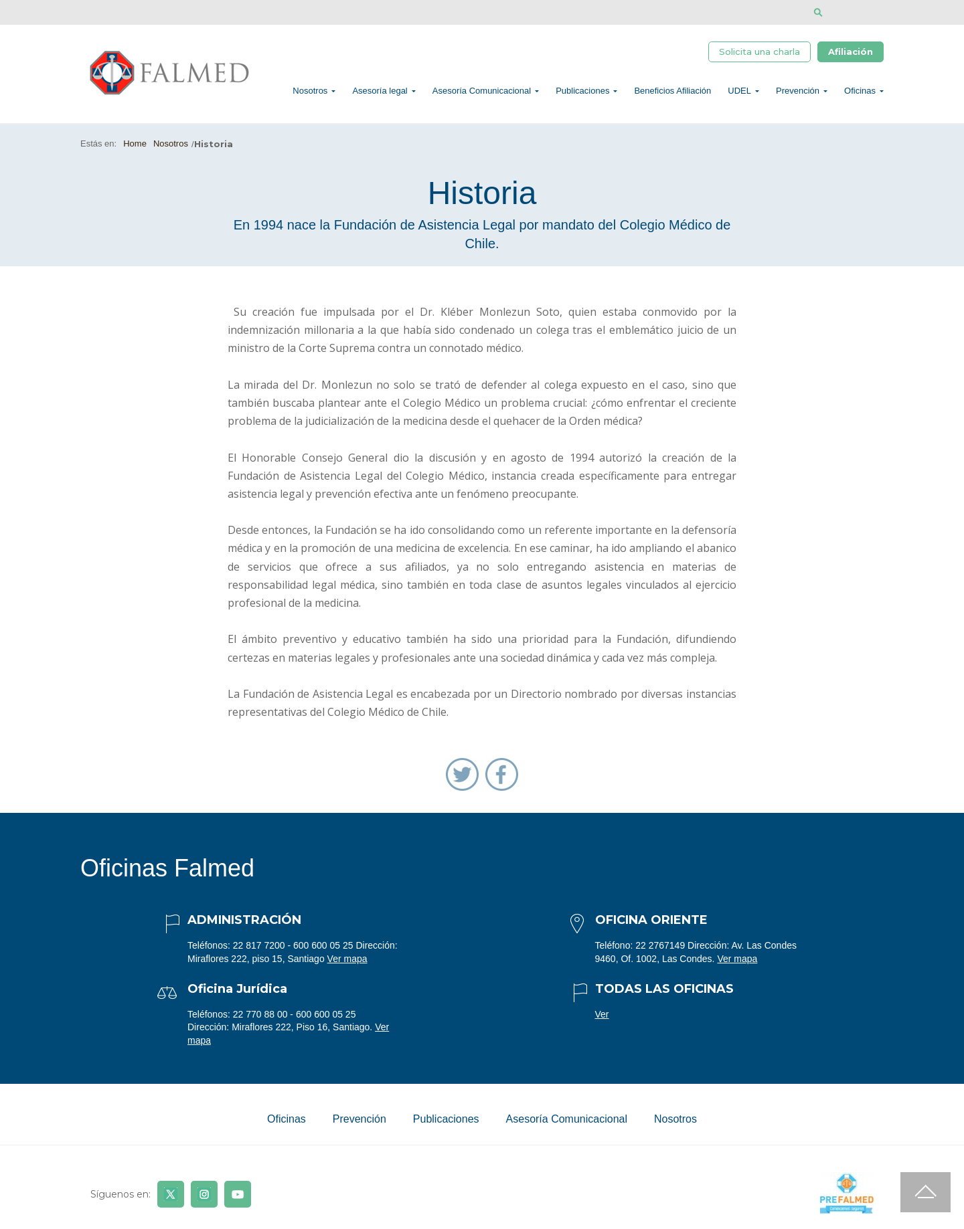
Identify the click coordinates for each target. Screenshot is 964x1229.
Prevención (797, 91)
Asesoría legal (379, 91)
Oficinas (860, 91)
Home (135, 143)
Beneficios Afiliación (672, 91)
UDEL (739, 91)
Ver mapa (347, 958)
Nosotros (310, 91)
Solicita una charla (759, 51)
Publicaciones (582, 91)
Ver (602, 1014)
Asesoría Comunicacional (481, 91)
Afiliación (850, 51)
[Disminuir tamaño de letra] (858, 12)
